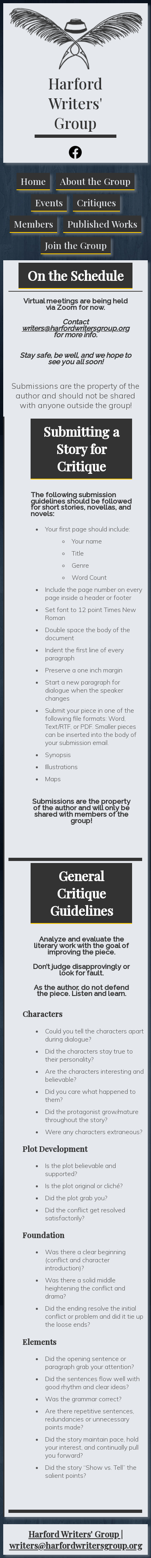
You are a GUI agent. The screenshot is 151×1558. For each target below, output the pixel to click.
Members (33, 224)
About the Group (95, 181)
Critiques (96, 202)
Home (33, 181)
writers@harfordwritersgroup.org (75, 328)
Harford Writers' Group (75, 103)
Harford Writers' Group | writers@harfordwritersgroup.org (75, 1539)
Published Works (102, 224)
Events (49, 202)
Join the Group (76, 245)
